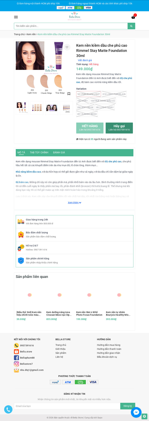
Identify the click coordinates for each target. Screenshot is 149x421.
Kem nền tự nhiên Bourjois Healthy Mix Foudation (117, 313)
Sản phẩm (60, 353)
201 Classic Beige (87, 114)
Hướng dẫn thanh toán (109, 349)
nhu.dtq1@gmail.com (32, 370)
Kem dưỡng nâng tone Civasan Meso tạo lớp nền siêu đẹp (58, 313)
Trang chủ (60, 345)
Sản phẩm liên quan (32, 277)
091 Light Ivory (105, 107)
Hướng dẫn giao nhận (108, 353)
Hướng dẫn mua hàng (108, 345)
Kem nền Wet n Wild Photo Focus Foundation (89, 313)
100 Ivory (82, 101)
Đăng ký (128, 406)
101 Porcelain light (88, 94)
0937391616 (27, 345)
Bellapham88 (27, 357)
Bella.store (26, 351)
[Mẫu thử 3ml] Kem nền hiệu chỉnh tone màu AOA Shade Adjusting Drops (29, 313)
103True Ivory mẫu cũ (103, 101)
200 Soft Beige (85, 107)
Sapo (100, 418)
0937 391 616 (40, 249)
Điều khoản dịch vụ (107, 357)
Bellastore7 (26, 364)
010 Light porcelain (114, 94)
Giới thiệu (60, 349)
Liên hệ (59, 357)
